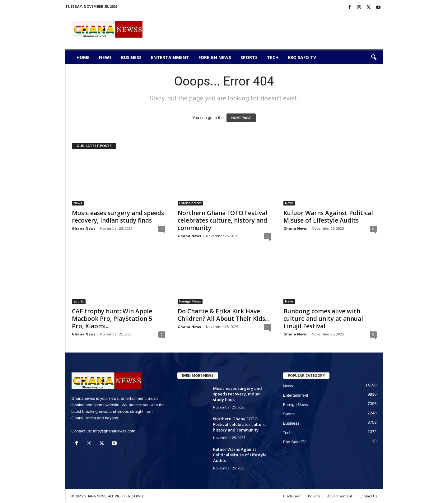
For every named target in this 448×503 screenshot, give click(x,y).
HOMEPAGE (241, 118)
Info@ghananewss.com (114, 431)
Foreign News (214, 57)
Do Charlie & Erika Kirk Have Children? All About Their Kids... (223, 315)
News (105, 57)
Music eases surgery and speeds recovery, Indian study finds (118, 216)
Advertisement (339, 496)
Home (83, 57)
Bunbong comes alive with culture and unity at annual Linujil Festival (323, 318)
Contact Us (368, 496)
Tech (272, 57)
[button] (373, 57)
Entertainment (170, 57)
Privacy (314, 496)
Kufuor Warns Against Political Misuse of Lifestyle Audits (328, 216)
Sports (249, 57)
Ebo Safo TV (302, 57)
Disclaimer (292, 496)
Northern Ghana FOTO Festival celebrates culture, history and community (222, 220)
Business (131, 57)
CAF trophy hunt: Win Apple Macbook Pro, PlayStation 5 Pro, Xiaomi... (112, 318)
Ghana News (83, 228)
